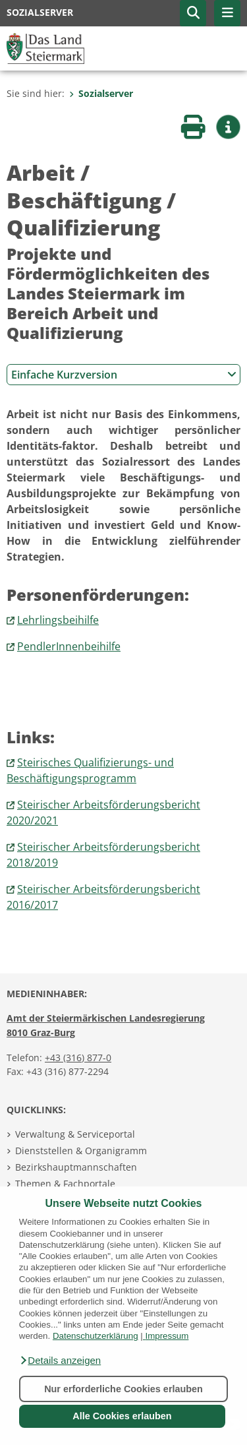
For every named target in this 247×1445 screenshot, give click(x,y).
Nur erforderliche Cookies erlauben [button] (123, 1389)
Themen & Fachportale (65, 1183)
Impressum (166, 1336)
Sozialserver (101, 93)
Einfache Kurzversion (123, 374)
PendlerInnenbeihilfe (69, 646)
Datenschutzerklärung (95, 1336)
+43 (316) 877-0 (78, 1057)
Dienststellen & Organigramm (81, 1150)
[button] (60, 1360)
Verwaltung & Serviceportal (75, 1134)
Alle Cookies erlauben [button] (121, 1416)
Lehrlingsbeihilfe (58, 620)
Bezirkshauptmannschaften (76, 1167)
